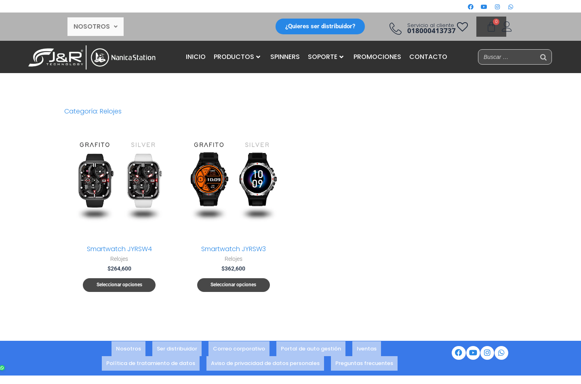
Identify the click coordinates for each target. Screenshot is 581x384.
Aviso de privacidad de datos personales (265, 361)
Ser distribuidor (177, 350)
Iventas (367, 350)
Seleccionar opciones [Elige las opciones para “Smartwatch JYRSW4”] (119, 285)
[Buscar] (543, 57)
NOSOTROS (96, 26)
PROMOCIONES (377, 56)
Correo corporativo (239, 350)
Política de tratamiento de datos (150, 361)
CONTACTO (428, 56)
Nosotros (128, 350)
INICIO (196, 56)
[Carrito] (491, 27)
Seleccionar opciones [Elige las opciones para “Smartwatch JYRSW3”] (233, 285)
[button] (95, 26)
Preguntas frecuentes (364, 361)
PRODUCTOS (237, 56)
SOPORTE (325, 56)
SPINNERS (285, 56)
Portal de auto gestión (311, 350)
